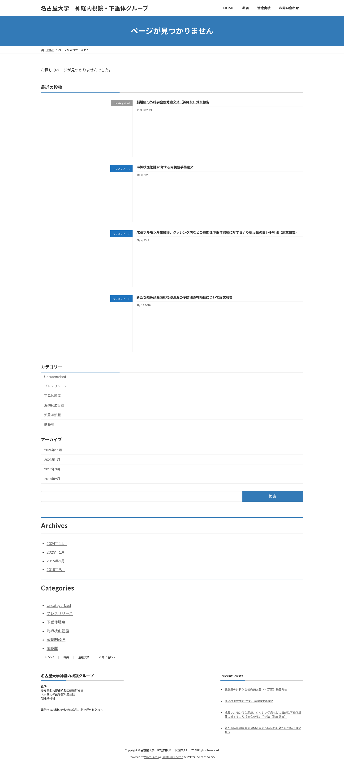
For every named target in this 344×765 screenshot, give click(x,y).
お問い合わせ (107, 657)
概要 (66, 657)
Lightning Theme (172, 757)
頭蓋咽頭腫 (52, 415)
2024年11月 (53, 450)
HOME (49, 657)
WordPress (151, 757)
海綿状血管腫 (54, 405)
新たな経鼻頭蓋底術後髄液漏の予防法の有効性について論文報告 (184, 297)
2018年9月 (52, 479)
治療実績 (84, 657)
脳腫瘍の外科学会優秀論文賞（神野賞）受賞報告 (173, 102)
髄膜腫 (49, 425)
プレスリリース (55, 386)
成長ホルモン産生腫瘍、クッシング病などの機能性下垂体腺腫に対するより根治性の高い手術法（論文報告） (218, 232)
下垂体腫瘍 (52, 396)
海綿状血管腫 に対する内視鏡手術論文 (165, 167)
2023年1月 (52, 460)
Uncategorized (55, 377)
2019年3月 (52, 469)
